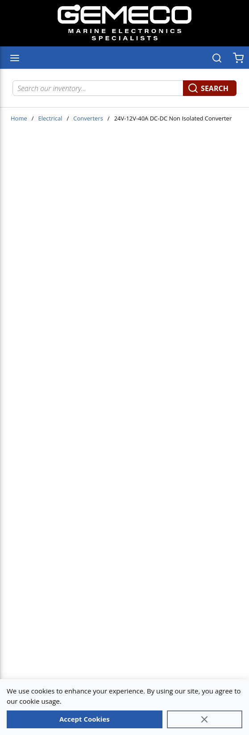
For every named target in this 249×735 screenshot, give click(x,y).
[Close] (204, 719)
